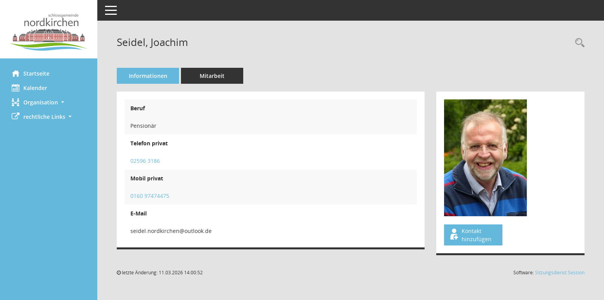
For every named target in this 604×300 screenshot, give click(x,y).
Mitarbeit (212, 75)
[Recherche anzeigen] (578, 43)
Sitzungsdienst (560, 272)
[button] (48, 102)
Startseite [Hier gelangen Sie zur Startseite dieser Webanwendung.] (30, 73)
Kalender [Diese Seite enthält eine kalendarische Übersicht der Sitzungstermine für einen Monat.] (29, 88)
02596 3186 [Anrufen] (145, 160)
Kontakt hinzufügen (470, 235)
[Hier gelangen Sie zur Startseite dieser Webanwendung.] (48, 32)
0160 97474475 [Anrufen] (149, 195)
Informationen (148, 75)
